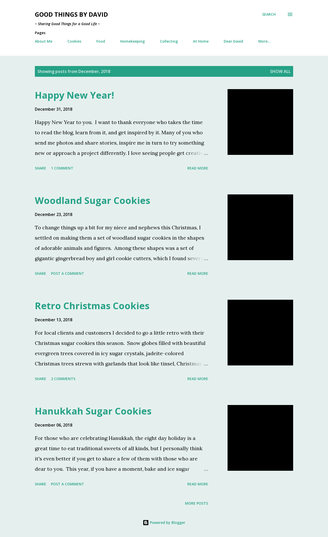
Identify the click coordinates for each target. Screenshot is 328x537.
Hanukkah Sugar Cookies (93, 411)
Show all (280, 71)
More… (264, 41)
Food (100, 41)
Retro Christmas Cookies (92, 305)
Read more (197, 168)
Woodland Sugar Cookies (92, 200)
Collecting (169, 41)
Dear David (233, 41)
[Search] (269, 14)
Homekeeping (132, 41)
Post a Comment (67, 273)
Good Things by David (71, 14)
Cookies (74, 41)
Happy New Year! (74, 95)
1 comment (62, 168)
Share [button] (40, 168)
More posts (196, 503)
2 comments (63, 378)
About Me (43, 41)
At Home (201, 41)
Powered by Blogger (164, 522)
